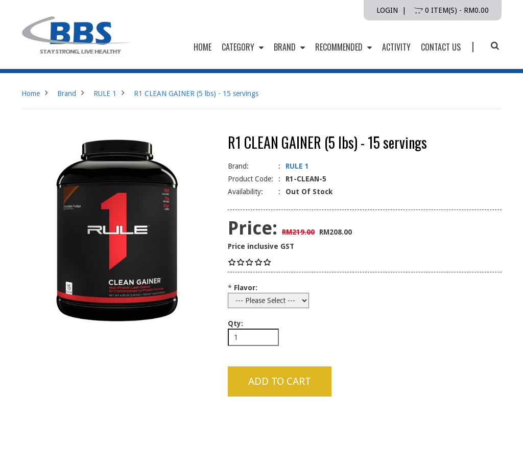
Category (243, 47)
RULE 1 (104, 93)
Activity (396, 47)
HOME (202, 47)
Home (30, 93)
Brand (289, 47)
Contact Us (441, 47)
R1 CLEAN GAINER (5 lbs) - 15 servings (196, 93)
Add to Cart (279, 381)
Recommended (343, 47)
